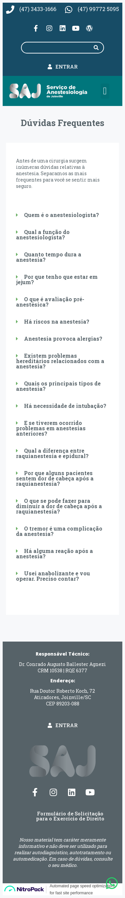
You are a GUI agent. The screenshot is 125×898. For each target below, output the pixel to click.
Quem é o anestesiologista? (61, 214)
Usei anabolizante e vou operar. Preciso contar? (53, 576)
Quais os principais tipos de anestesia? (58, 386)
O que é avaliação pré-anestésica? (50, 302)
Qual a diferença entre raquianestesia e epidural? (52, 453)
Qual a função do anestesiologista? (43, 234)
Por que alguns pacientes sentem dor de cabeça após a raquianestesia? (55, 478)
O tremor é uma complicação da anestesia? (59, 531)
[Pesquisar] (96, 47)
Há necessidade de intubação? (65, 405)
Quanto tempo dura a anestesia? (48, 257)
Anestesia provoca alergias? (63, 338)
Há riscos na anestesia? (56, 321)
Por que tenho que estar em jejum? (57, 279)
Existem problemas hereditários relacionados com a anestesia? (60, 361)
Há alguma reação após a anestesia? (54, 553)
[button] (105, 91)
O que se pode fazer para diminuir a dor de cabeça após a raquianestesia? (59, 506)
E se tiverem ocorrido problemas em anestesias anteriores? (51, 428)
